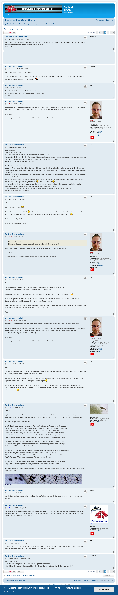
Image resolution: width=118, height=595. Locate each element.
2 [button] (102, 33)
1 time (100, 422)
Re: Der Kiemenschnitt (16, 37)
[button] (97, 32)
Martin (92, 120)
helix (91, 415)
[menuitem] (17, 20)
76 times (100, 133)
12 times (100, 531)
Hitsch (92, 524)
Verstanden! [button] (104, 590)
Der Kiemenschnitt (13, 29)
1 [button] (99, 33)
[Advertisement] (49, 57)
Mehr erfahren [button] (10, 591)
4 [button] (107, 33)
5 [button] (110, 33)
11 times (100, 131)
